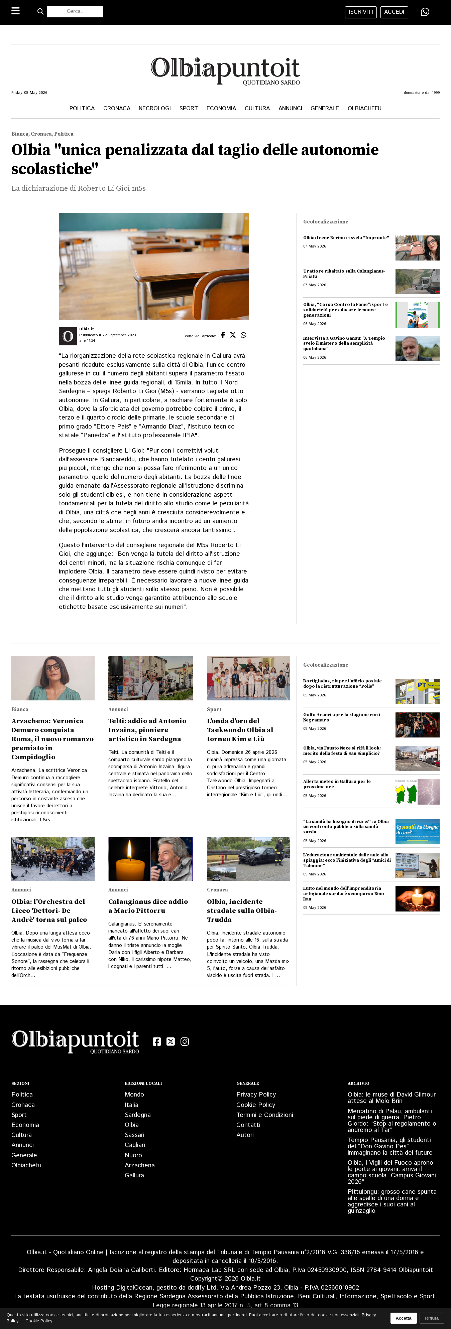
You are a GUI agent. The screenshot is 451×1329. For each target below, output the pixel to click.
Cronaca (116, 109)
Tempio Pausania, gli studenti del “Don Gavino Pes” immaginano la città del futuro (390, 1146)
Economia (221, 109)
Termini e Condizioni (264, 1115)
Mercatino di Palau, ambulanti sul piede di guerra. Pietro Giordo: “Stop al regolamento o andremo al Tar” (392, 1121)
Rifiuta (432, 1318)
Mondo (134, 1094)
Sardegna (138, 1115)
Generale (325, 109)
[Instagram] (185, 1042)
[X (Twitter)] (171, 1042)
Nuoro (133, 1155)
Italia (131, 1105)
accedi (394, 12)
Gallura (134, 1175)
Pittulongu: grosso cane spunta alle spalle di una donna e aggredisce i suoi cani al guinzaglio (392, 1201)
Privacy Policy (256, 1094)
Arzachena (140, 1165)
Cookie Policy (255, 1105)
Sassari (134, 1135)
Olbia (132, 1125)
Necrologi (155, 109)
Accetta (404, 1318)
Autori (245, 1135)
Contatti (248, 1125)
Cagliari (135, 1145)
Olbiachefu (364, 109)
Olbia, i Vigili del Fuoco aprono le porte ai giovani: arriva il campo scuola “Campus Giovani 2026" (392, 1172)
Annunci (290, 109)
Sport (189, 109)
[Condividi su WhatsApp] (425, 12)
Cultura (257, 109)
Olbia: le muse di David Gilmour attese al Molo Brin (392, 1098)
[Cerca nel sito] (75, 12)
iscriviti (361, 12)
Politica (82, 109)
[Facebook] (157, 1042)
